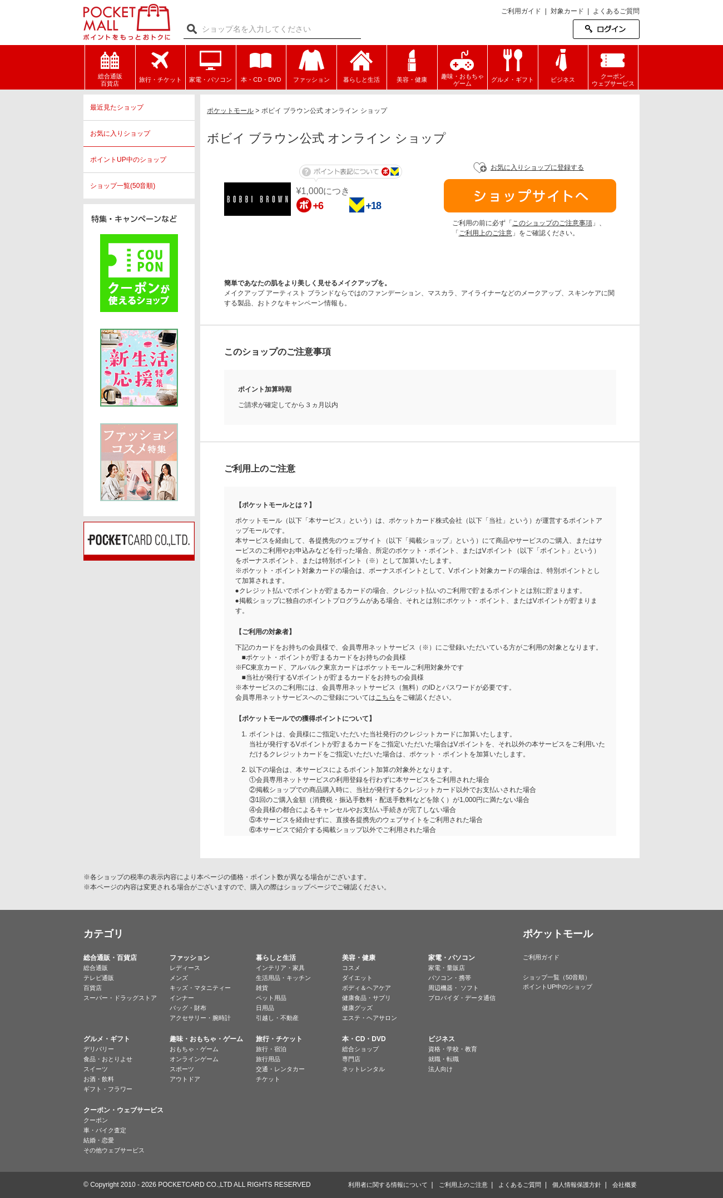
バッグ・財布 (188, 1007)
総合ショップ (360, 1049)
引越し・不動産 (277, 1017)
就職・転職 (443, 1059)
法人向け (440, 1069)
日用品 (265, 1007)
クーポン (95, 1120)
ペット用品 (271, 997)
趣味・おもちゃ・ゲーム (206, 1039)
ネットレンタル (363, 1069)
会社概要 (624, 1184)
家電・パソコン (451, 958)
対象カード (567, 11)
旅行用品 (268, 1059)
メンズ (179, 977)
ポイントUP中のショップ (128, 160)
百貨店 (92, 987)
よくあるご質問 (616, 11)
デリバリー (98, 1049)
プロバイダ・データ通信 (462, 997)
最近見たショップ (116, 107)
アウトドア (185, 1079)
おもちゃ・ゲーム (194, 1049)
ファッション (190, 958)
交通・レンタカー (280, 1069)
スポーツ (182, 1069)
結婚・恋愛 (98, 1140)
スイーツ (95, 1069)
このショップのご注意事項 (552, 223)
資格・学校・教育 (452, 1049)
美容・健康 (358, 958)
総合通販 (95, 967)
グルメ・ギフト (106, 1039)
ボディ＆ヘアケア (366, 987)
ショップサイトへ (530, 195)
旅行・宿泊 (271, 1049)
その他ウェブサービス (114, 1150)
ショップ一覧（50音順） (557, 977)
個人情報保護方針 (576, 1184)
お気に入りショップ (120, 133)
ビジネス (441, 1039)
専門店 (351, 1059)
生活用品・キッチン (283, 977)
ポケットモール (126, 22)
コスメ (351, 967)
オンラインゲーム (194, 1059)
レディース (185, 967)
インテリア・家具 (280, 967)
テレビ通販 (98, 977)
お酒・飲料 (98, 1079)
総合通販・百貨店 (110, 958)
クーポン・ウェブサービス (123, 1110)
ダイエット (357, 977)
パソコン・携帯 (449, 977)
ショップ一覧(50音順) (122, 186)
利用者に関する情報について (388, 1184)
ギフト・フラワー (107, 1089)
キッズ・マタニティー (200, 987)
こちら (385, 697)
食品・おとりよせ (107, 1059)
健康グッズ (357, 1007)
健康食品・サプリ (366, 997)
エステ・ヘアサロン (369, 1017)
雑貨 (262, 987)
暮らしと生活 (276, 958)
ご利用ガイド (521, 11)
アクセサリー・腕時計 (200, 1017)
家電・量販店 (446, 967)
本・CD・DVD (364, 1039)
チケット (268, 1079)
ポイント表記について (350, 173)
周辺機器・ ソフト (453, 987)
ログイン (606, 29)
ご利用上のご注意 (485, 233)
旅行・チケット (279, 1039)
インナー (182, 997)
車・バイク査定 (104, 1130)
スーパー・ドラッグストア (120, 997)
